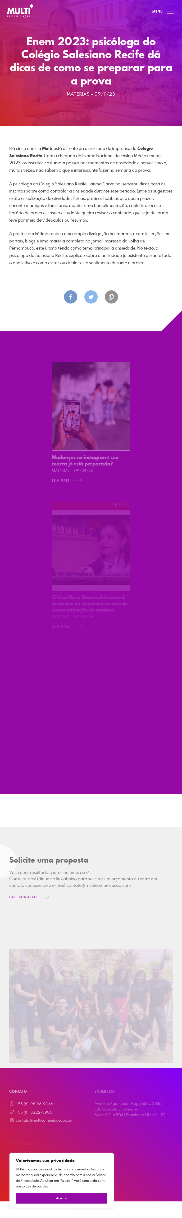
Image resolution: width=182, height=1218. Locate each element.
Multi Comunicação (20, 11)
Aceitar (61, 1198)
